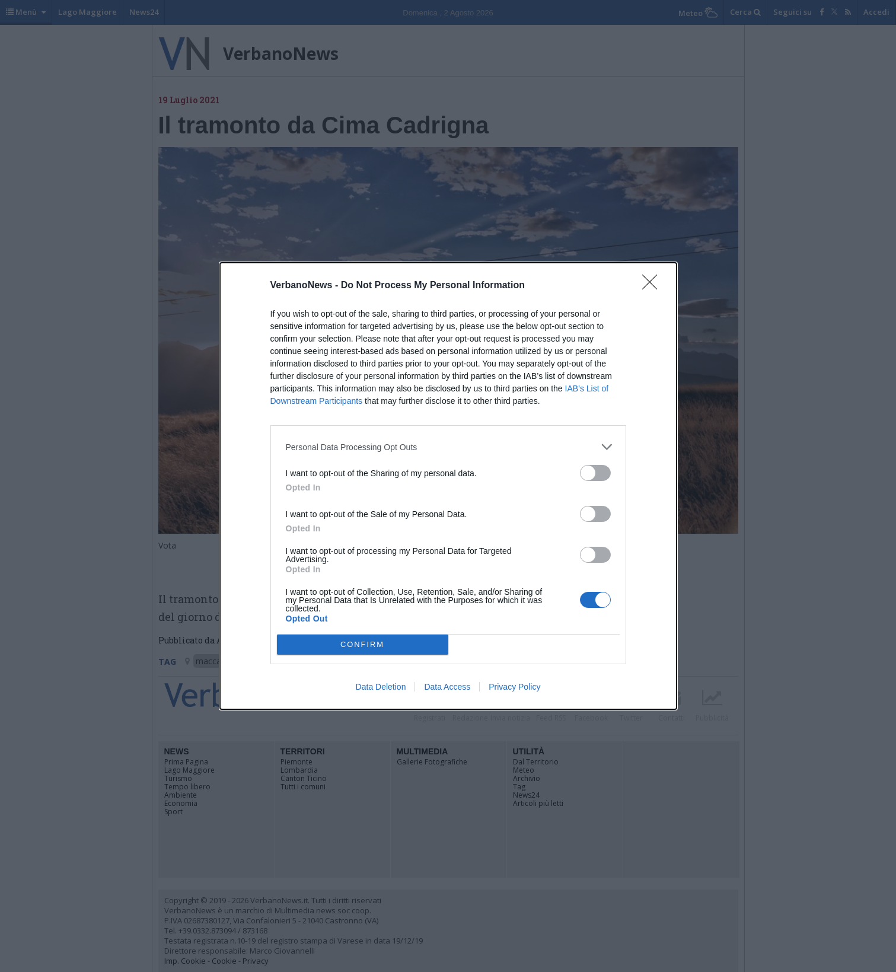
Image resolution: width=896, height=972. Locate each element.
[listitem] (448, 447)
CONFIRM (362, 644)
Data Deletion (381, 686)
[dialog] (448, 486)
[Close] (653, 286)
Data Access (447, 686)
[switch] (595, 473)
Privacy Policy (514, 686)
